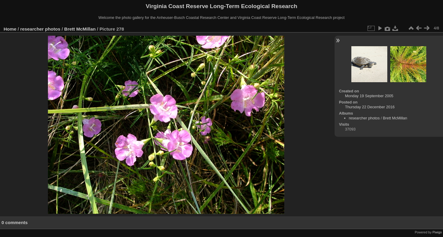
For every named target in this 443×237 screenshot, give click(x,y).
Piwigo (437, 232)
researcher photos (40, 29)
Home (10, 29)
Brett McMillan (80, 29)
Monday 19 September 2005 (369, 96)
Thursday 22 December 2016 (370, 107)
